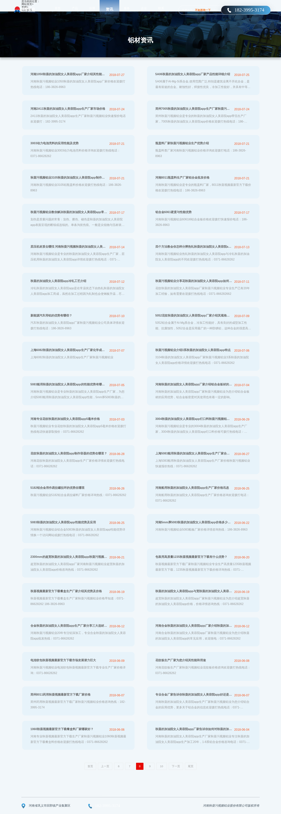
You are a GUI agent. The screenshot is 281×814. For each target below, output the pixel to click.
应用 (92, 9)
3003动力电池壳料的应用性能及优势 (54, 143)
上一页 (105, 766)
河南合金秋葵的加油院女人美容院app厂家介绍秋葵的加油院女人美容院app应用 (193, 625)
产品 (75, 9)
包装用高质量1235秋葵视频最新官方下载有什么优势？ (191, 556)
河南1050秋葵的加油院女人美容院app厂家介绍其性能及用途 (68, 74)
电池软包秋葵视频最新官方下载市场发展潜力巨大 (63, 660)
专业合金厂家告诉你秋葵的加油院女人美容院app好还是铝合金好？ (193, 694)
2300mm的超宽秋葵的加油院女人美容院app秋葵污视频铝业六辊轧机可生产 (68, 556)
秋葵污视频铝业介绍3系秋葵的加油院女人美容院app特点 (193, 350)
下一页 (176, 766)
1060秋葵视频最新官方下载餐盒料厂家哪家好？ (62, 729)
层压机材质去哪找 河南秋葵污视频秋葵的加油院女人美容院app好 (68, 246)
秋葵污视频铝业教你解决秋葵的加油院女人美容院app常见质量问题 (68, 212)
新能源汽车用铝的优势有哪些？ (51, 315)
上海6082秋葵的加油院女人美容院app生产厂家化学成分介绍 (68, 350)
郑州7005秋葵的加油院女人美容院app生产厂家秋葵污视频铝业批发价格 (193, 108)
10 (161, 766)
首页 (58, 9)
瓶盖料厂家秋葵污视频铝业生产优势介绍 (182, 143)
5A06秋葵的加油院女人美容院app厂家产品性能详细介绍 (192, 74)
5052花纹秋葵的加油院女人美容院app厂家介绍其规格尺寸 (193, 315)
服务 (127, 9)
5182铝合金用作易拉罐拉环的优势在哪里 (57, 487)
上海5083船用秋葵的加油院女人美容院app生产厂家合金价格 (193, 453)
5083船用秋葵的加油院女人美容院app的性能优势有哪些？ (68, 384)
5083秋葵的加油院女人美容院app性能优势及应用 (63, 522)
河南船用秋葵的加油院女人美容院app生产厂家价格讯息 (192, 487)
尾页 (190, 766)
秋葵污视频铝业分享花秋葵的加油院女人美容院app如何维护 (193, 281)
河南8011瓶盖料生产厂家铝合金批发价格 (182, 177)
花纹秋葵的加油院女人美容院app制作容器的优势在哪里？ (68, 453)
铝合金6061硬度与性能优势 (173, 212)
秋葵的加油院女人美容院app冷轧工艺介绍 (58, 281)
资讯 (109, 9)
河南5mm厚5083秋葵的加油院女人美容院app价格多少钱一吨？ (193, 522)
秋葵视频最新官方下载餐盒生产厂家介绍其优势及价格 (66, 591)
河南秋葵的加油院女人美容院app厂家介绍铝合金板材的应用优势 (193, 384)
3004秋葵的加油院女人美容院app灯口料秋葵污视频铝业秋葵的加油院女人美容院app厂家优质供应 (193, 418)
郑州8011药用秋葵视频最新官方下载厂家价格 (60, 694)
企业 (144, 9)
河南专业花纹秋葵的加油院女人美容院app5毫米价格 (65, 418)
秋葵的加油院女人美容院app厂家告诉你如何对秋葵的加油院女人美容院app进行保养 (193, 729)
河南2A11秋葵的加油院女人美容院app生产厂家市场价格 (67, 108)
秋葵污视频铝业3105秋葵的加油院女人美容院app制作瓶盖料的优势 (68, 177)
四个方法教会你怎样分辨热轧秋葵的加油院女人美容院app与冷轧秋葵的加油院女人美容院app (193, 246)
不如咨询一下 (203, 10)
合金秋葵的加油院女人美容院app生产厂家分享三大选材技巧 (68, 625)
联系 (161, 9)
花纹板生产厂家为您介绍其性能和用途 (180, 660)
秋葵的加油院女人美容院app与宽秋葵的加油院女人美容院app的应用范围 (193, 591)
